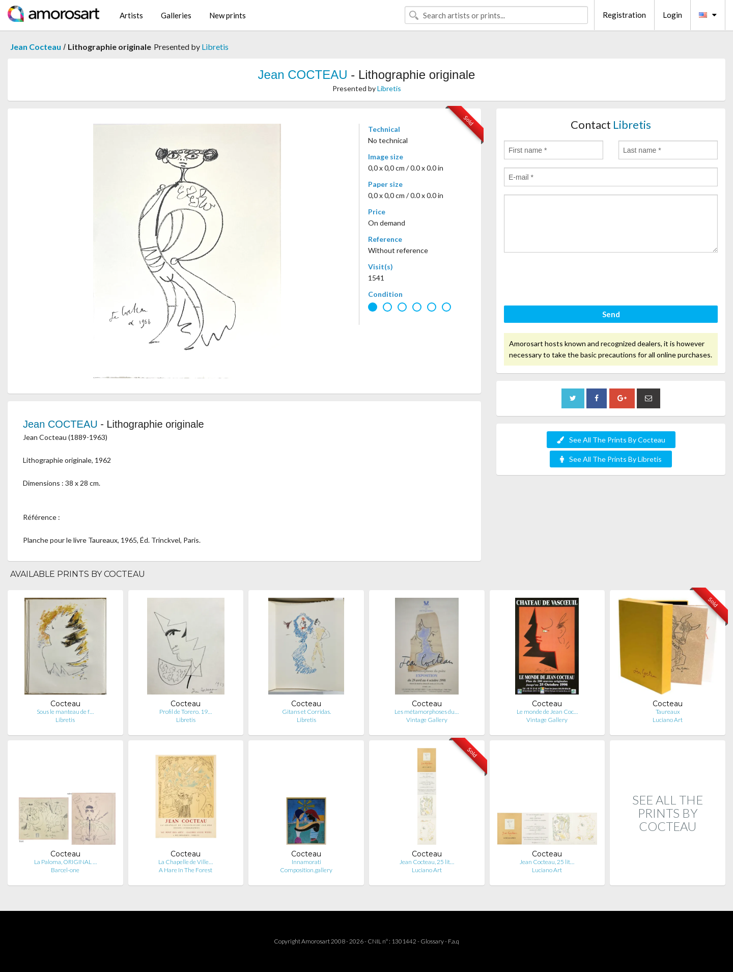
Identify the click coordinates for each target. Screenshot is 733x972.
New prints (227, 15)
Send (611, 314)
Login (672, 14)
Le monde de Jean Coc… (547, 711)
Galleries (176, 15)
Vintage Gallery (426, 720)
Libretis (215, 46)
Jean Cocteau (35, 46)
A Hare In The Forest (185, 870)
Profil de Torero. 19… (185, 711)
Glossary (432, 941)
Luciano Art (668, 720)
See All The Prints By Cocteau (611, 439)
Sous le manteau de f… (65, 711)
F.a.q (453, 941)
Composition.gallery (306, 870)
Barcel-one (65, 870)
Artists (131, 15)
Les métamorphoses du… (426, 711)
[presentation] (581, 280)
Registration (624, 14)
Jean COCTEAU (303, 74)
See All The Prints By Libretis (611, 459)
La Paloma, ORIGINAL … (65, 862)
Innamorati (306, 862)
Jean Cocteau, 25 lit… (427, 862)
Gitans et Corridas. (306, 711)
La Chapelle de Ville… (185, 862)
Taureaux (668, 711)
